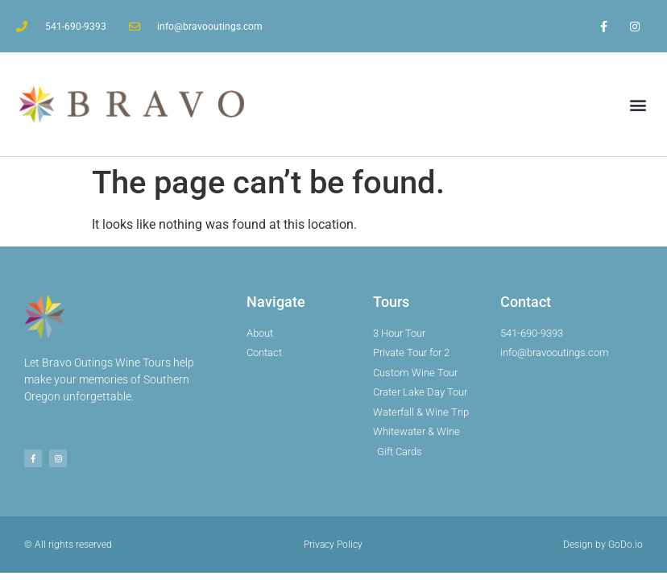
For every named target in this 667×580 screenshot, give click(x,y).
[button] (637, 104)
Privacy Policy (333, 544)
